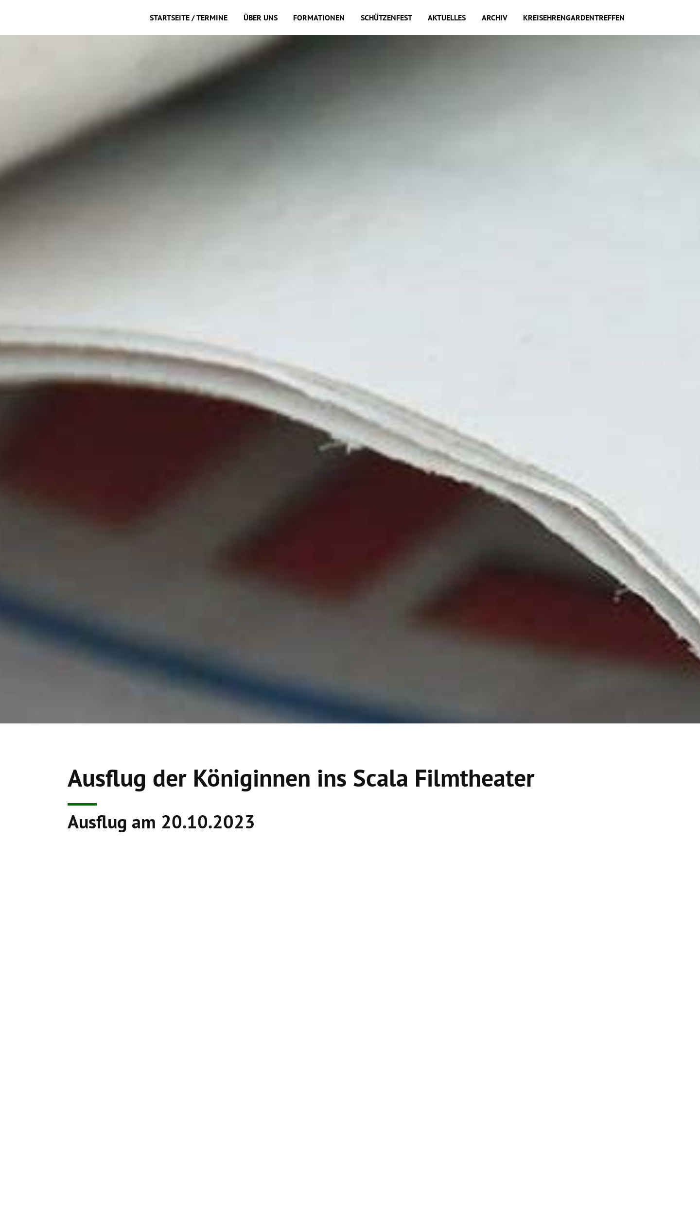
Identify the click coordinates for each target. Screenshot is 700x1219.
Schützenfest (386, 17)
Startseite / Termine (189, 17)
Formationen (319, 17)
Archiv (495, 17)
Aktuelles (447, 17)
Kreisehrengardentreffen (574, 17)
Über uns (261, 17)
